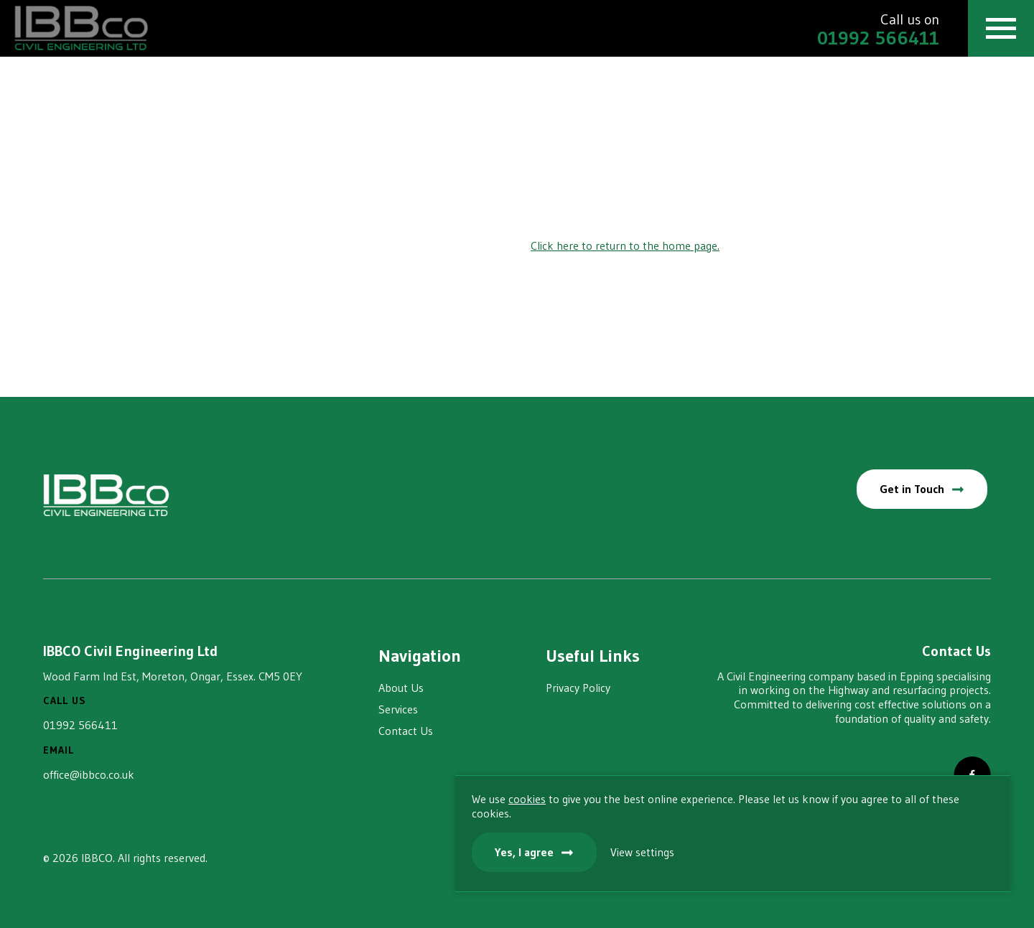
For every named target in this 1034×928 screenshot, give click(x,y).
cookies (783, 782)
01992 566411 (80, 725)
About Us (401, 687)
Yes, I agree (780, 849)
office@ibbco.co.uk (88, 774)
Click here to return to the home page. (625, 245)
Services (398, 709)
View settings (901, 849)
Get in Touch (909, 489)
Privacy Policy (578, 687)
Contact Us (405, 730)
